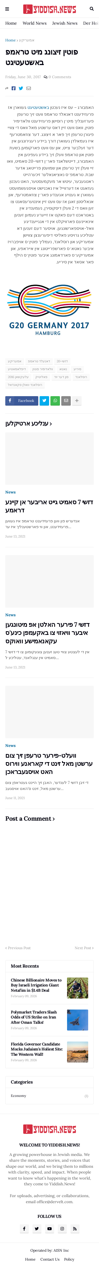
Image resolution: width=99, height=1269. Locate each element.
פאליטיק (41, 377)
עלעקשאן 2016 (18, 377)
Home (11, 23)
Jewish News (64, 23)
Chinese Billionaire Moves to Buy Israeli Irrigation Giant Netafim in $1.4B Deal (36, 985)
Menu (7, 9)
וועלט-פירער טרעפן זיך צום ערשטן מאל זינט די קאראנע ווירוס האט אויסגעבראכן (49, 763)
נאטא (63, 369)
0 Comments (60, 77)
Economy (49, 1095)
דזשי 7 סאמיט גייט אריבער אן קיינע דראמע (49, 506)
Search (91, 9)
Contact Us (49, 1259)
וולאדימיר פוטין (42, 369)
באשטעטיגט (38, 107)
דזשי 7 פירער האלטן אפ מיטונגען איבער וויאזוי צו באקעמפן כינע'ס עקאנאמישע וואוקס (47, 632)
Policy (69, 1259)
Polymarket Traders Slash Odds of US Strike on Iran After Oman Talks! (33, 1017)
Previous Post (19, 948)
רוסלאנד (81, 377)
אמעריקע (26, 40)
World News (34, 23)
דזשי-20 (62, 361)
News (10, 492)
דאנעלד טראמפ (39, 361)
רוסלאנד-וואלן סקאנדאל (25, 385)
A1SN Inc (61, 1250)
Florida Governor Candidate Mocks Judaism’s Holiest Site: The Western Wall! (37, 1049)
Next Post (83, 948)
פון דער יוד (61, 377)
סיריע (77, 369)
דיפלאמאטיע (17, 369)
